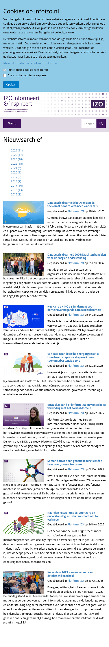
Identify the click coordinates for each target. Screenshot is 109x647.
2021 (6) (16, 168)
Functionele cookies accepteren (25, 70)
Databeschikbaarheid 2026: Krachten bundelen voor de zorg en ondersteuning (76, 256)
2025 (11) (17, 150)
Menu (12, 123)
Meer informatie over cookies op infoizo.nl (30, 63)
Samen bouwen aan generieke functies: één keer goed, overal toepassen (74, 462)
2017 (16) (17, 186)
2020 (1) (16, 172)
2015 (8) (16, 194)
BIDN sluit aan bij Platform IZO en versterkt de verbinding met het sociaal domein (76, 406)
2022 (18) (17, 164)
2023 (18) (17, 159)
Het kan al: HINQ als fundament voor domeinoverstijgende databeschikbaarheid (74, 308)
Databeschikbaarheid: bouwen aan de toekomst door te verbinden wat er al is (72, 204)
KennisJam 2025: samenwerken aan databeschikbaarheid (69, 574)
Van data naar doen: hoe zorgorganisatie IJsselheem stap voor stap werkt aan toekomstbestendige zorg (73, 357)
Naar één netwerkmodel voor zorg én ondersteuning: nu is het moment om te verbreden (72, 516)
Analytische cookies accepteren (25, 75)
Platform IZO (75, 211)
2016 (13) (17, 190)
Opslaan (11, 84)
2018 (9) (16, 181)
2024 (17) (17, 155)
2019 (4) (16, 177)
